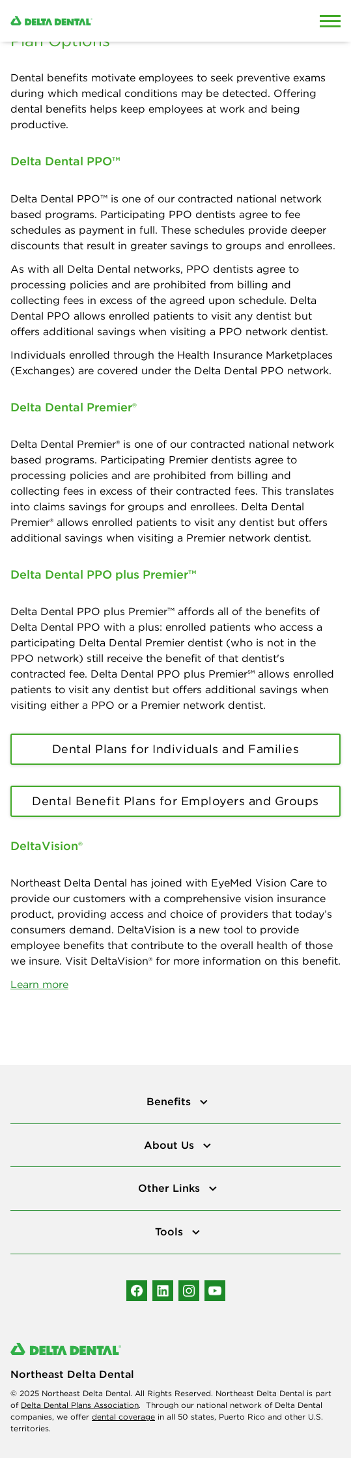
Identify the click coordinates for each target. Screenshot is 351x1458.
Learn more (39, 984)
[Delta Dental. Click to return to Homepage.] (131, 20)
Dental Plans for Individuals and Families (176, 748)
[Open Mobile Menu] (330, 21)
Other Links (170, 1187)
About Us (170, 1144)
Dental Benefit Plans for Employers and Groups (175, 800)
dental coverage (123, 1417)
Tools (170, 1231)
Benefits (170, 1101)
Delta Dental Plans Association (80, 1405)
